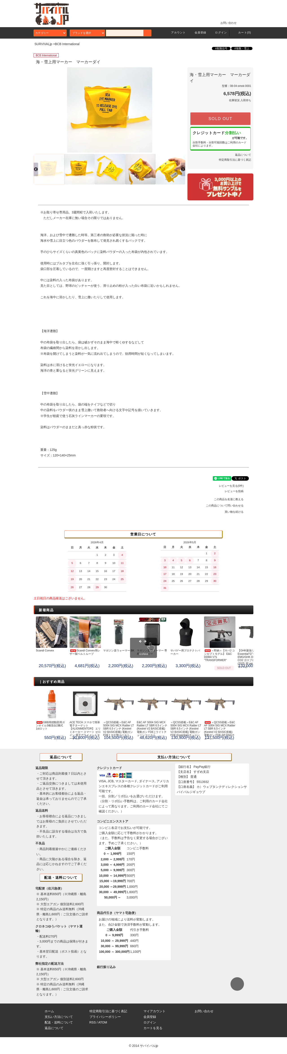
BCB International (67, 44)
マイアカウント (154, 1011)
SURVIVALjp (43, 44)
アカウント (176, 32)
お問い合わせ (226, 22)
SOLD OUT (220, 118)
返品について (243, 154)
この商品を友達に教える (231, 499)
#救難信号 (221, 48)
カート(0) (242, 32)
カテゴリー (50, 33)
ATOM (102, 1022)
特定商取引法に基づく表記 (235, 159)
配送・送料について (59, 1022)
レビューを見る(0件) (234, 485)
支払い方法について (59, 1017)
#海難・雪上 (241, 48)
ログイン (218, 32)
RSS (92, 1022)
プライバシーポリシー (105, 1017)
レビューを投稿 (237, 491)
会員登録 (198, 32)
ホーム (49, 1011)
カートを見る (153, 1028)
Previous (39, 110)
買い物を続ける (237, 511)
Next (180, 110)
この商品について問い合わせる (227, 505)
